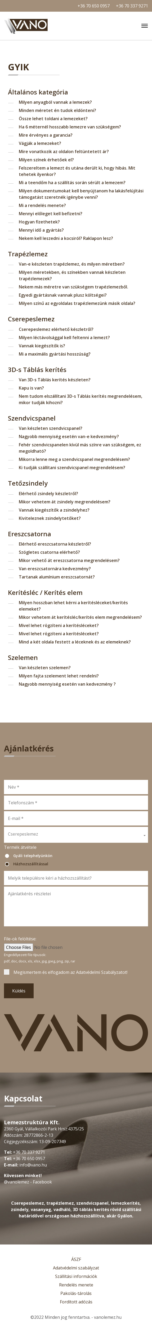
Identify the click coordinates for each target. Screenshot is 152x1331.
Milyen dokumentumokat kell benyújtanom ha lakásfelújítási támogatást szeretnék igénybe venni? (81, 194)
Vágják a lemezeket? (40, 143)
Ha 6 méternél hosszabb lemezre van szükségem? (70, 127)
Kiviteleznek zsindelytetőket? (50, 518)
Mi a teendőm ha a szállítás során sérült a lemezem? (72, 182)
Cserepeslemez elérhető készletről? (56, 329)
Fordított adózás (76, 1302)
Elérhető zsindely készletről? (48, 493)
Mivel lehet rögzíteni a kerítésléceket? (59, 625)
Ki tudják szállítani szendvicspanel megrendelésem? (72, 467)
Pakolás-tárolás (76, 1293)
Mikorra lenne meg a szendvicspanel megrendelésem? (74, 459)
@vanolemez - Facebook (28, 1182)
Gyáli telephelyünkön (32, 855)
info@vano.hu (33, 1165)
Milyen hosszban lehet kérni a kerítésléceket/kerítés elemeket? (73, 606)
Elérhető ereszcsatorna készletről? (55, 544)
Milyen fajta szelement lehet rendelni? (59, 676)
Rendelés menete (76, 1285)
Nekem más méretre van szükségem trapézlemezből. (73, 287)
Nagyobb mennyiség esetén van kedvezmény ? (67, 684)
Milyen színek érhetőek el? (46, 160)
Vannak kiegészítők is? (42, 346)
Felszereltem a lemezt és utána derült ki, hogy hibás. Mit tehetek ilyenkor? (77, 171)
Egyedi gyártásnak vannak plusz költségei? (63, 295)
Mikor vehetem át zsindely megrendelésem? (64, 502)
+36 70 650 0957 (94, 6)
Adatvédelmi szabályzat (76, 1268)
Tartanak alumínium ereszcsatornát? (57, 577)
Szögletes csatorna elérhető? (49, 552)
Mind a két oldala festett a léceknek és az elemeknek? (75, 642)
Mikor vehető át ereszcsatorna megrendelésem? (69, 560)
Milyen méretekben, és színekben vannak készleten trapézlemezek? (72, 275)
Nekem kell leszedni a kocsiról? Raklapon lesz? (66, 238)
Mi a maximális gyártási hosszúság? (55, 354)
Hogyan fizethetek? (39, 222)
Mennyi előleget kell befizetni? (50, 214)
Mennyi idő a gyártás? (41, 230)
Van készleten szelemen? (45, 668)
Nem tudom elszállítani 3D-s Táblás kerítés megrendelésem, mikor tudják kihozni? (80, 399)
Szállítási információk (76, 1276)
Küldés (18, 991)
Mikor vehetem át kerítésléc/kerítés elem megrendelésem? (80, 617)
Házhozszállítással (30, 863)
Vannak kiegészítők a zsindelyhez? (54, 510)
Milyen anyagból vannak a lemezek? (55, 102)
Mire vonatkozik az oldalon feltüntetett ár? (64, 151)
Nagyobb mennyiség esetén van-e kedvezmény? (69, 436)
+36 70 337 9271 (132, 6)
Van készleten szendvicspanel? (50, 428)
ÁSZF (76, 1259)
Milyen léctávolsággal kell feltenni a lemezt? (64, 337)
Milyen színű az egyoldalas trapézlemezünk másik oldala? (77, 303)
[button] (76, 835)
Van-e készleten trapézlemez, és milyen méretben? (72, 264)
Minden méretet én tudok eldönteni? (57, 110)
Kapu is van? (31, 388)
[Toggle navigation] (144, 26)
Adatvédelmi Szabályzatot (101, 972)
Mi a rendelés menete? (42, 205)
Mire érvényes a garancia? (46, 135)
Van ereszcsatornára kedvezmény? (55, 569)
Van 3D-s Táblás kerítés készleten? (55, 380)
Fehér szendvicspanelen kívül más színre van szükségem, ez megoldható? (80, 448)
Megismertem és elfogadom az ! (70, 972)
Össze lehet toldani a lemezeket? (53, 119)
